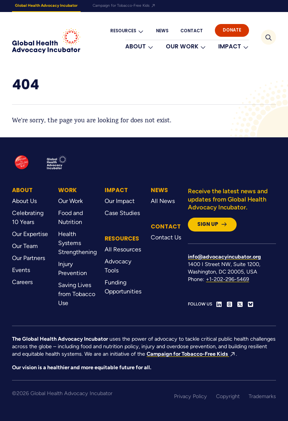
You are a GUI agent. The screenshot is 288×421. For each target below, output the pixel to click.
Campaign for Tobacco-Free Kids (124, 5)
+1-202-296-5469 (227, 279)
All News (163, 200)
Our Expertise (30, 234)
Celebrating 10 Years (28, 217)
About (139, 46)
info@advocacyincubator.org (224, 256)
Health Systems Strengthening (76, 243)
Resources (127, 31)
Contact (191, 31)
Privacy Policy (190, 396)
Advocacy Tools (118, 266)
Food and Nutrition (70, 217)
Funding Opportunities (123, 287)
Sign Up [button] (212, 224)
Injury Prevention (72, 268)
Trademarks (262, 396)
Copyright (228, 396)
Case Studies (122, 213)
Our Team (25, 246)
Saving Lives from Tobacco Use (76, 294)
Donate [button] (232, 30)
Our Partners (28, 258)
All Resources (123, 249)
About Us (24, 200)
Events (21, 270)
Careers (22, 282)
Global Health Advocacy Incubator (46, 5)
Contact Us (166, 237)
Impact (233, 46)
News (162, 31)
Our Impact (120, 200)
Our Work (186, 46)
